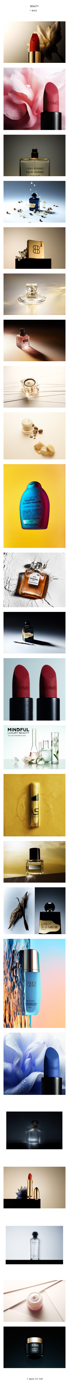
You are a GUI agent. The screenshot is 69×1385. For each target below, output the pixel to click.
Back (33, 10)
